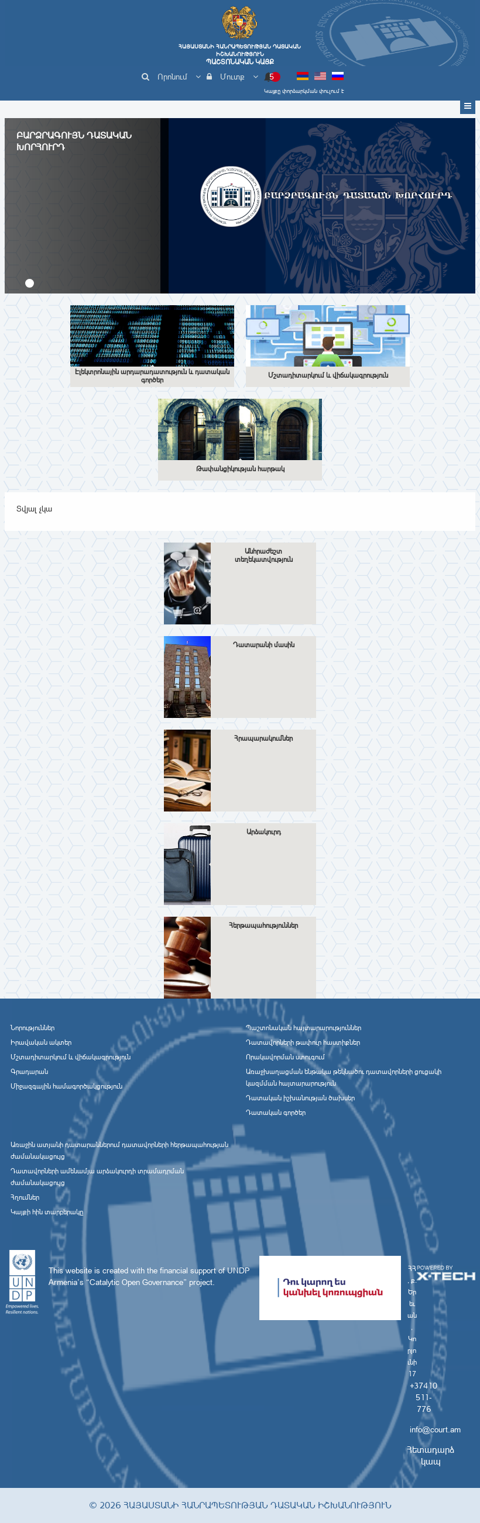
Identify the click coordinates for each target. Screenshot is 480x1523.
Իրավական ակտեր (41, 1042)
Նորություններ (32, 1028)
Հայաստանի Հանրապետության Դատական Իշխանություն (240, 54)
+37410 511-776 (423, 1397)
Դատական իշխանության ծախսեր (300, 1098)
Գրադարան (29, 1072)
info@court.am (435, 1429)
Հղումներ (25, 1197)
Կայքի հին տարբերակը (47, 1212)
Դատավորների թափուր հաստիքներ (303, 1042)
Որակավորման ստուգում (285, 1057)
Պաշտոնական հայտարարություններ (303, 1028)
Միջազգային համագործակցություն (66, 1086)
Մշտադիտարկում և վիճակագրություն (71, 1057)
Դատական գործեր (276, 1112)
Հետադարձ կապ (430, 1455)
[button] (29, 283)
